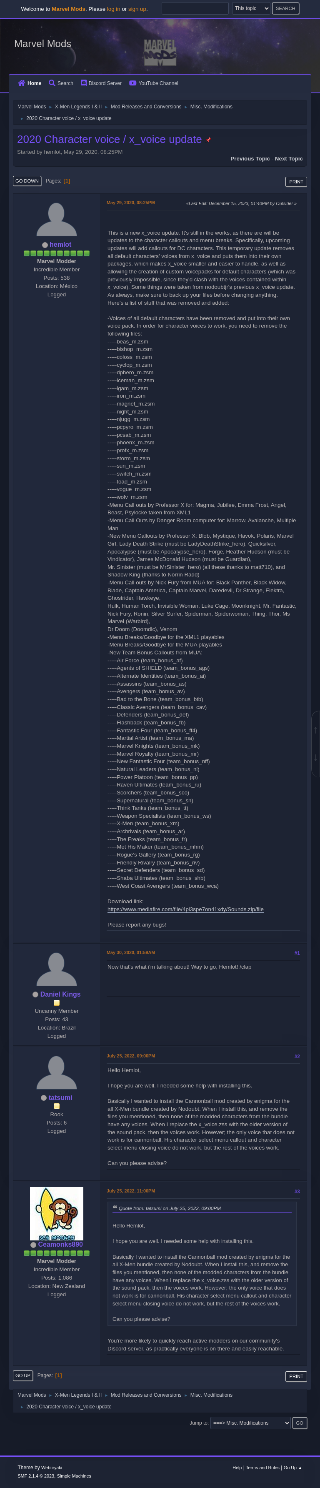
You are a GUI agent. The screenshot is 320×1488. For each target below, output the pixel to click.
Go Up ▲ (293, 1467)
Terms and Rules (263, 1467)
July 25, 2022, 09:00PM (131, 1055)
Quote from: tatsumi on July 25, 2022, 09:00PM (170, 1208)
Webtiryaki (51, 1467)
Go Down (27, 180)
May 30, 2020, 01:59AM (131, 952)
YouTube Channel (153, 83)
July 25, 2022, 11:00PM (131, 1190)
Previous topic (250, 158)
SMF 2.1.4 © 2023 (36, 1475)
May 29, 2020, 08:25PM (131, 202)
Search (61, 83)
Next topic (289, 158)
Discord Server (101, 83)
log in (113, 9)
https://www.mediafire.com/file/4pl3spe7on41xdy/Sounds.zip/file (186, 909)
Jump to (199, 1423)
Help (237, 1467)
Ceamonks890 (60, 1244)
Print (296, 181)
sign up (137, 9)
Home (29, 83)
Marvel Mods (42, 43)
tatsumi (60, 1097)
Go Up (22, 1375)
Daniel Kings (60, 994)
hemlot (60, 244)
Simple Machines (74, 1475)
